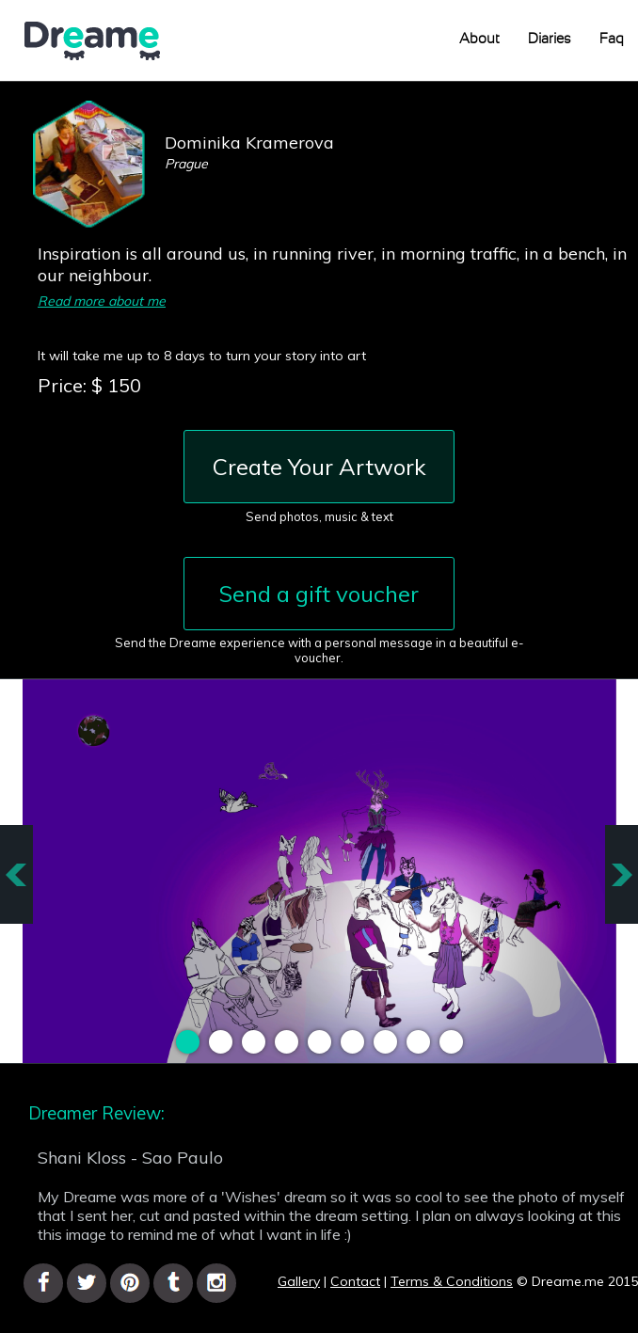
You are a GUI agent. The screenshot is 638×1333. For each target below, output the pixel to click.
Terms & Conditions (452, 1281)
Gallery (299, 1281)
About (479, 39)
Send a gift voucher (319, 593)
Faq (611, 39)
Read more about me (102, 301)
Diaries (549, 39)
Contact (355, 1281)
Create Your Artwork (319, 466)
